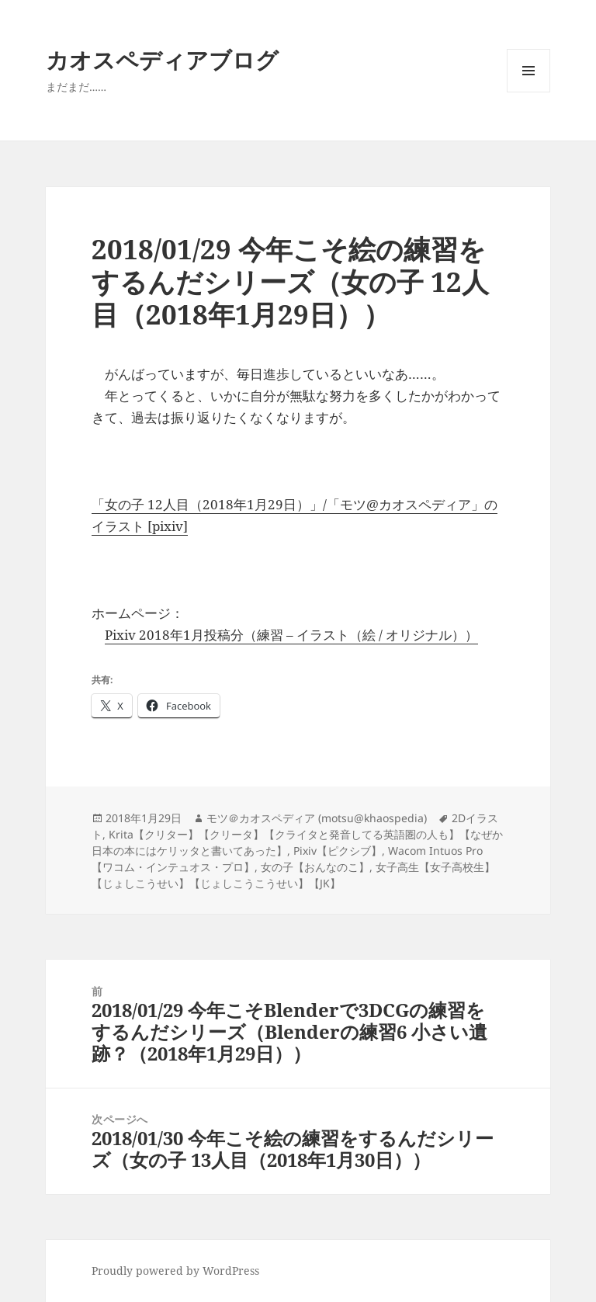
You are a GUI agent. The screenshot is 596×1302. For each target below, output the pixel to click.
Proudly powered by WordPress (175, 1270)
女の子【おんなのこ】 (315, 866)
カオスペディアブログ (162, 59)
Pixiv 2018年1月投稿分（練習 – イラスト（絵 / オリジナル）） (291, 635)
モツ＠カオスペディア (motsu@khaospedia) (316, 818)
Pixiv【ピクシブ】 (337, 850)
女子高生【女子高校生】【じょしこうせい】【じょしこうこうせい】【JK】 (293, 875)
